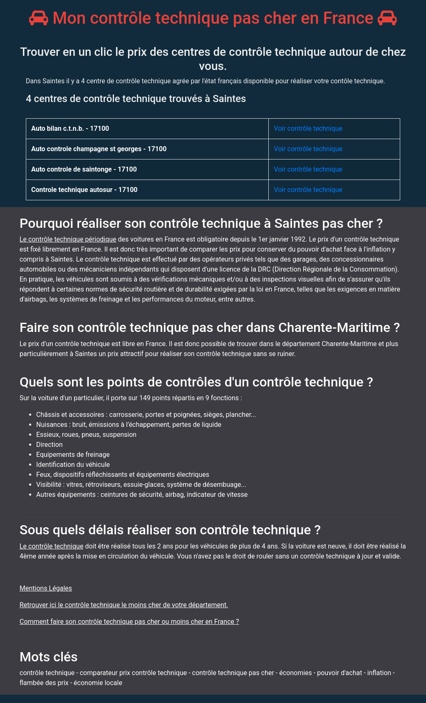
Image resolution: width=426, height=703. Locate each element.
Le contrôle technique (51, 546)
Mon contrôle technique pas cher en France (212, 18)
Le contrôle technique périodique (68, 239)
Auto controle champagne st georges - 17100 (98, 149)
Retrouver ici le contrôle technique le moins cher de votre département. (124, 605)
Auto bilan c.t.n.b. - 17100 (70, 128)
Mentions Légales (46, 588)
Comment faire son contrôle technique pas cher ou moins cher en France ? (129, 622)
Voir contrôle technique (308, 128)
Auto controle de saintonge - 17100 (84, 169)
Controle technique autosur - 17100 (84, 190)
